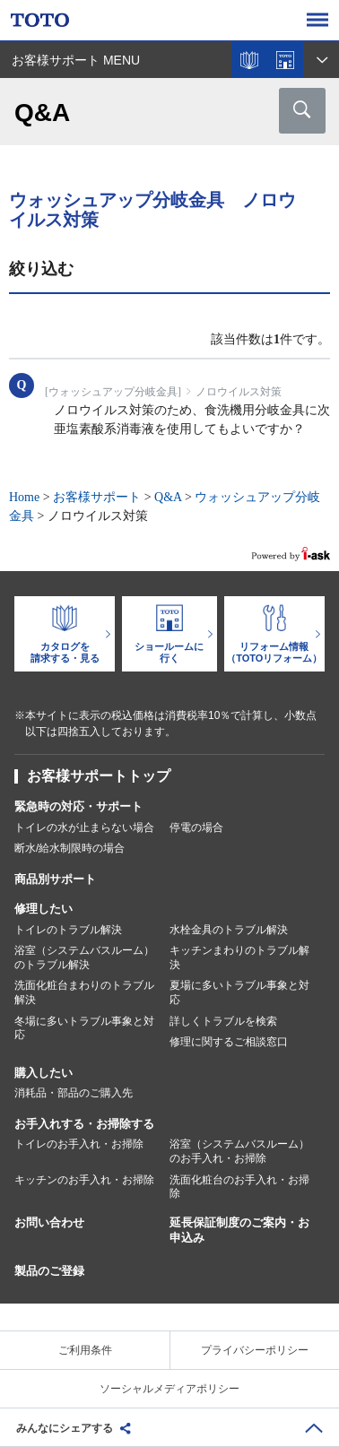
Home (24, 497)
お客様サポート (97, 497)
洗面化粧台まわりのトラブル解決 (84, 992)
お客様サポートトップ (98, 776)
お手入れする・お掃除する (84, 1124)
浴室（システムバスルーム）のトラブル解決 (84, 957)
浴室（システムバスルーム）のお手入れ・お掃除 (239, 1151)
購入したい (43, 1072)
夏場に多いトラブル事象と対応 (239, 992)
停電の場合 (196, 827)
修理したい (43, 908)
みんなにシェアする (64, 1428)
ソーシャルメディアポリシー (169, 1388)
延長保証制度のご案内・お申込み (239, 1230)
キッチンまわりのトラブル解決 (239, 957)
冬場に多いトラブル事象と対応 (84, 1028)
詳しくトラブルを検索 (223, 1021)
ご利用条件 (85, 1350)
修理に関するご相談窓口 (229, 1041)
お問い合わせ (49, 1222)
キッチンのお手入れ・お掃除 (84, 1180)
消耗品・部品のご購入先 (73, 1093)
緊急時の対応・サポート (78, 806)
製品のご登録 (49, 1271)
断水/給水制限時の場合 (69, 848)
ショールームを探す (285, 60)
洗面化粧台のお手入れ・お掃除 (239, 1187)
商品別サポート (55, 879)
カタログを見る (249, 60)
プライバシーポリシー (255, 1350)
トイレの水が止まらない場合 (84, 827)
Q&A (167, 497)
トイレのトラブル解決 (68, 929)
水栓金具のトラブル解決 (229, 929)
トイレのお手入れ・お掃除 (78, 1144)
